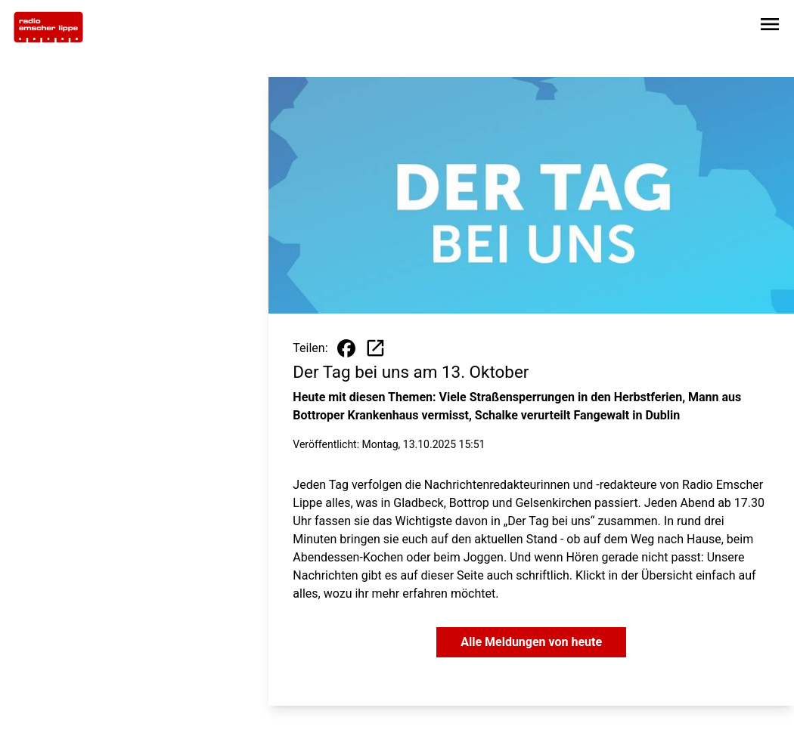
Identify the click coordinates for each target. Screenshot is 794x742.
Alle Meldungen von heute (531, 642)
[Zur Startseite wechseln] (48, 27)
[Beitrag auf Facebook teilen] (346, 348)
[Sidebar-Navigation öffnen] (770, 27)
